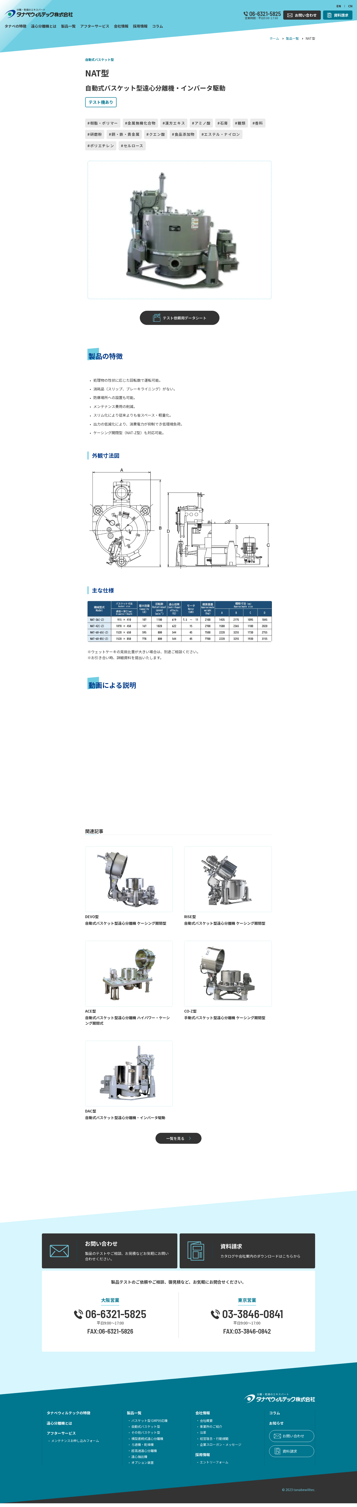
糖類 (242, 123)
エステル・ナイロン (222, 134)
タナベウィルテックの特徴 (68, 1416)
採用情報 (190, 1458)
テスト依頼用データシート (185, 319)
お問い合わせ (274, 1439)
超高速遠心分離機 (137, 1454)
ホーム (274, 38)
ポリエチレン (102, 145)
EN (339, 6)
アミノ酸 (203, 123)
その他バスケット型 (139, 1436)
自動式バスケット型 (99, 59)
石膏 (224, 123)
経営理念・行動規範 (201, 1442)
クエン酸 (157, 134)
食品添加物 (185, 134)
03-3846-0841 (251, 1317)
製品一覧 (292, 38)
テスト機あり (101, 102)
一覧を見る (175, 1141)
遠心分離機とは (59, 1426)
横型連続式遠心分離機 (141, 1442)
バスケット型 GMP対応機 (143, 1424)
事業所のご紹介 (198, 1430)
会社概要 (193, 1424)
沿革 (190, 1436)
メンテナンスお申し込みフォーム (75, 1444)
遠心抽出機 (133, 1460)
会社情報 (190, 1416)
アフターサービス (61, 1436)
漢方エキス (175, 123)
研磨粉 (96, 134)
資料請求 (270, 1455)
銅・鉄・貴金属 (126, 134)
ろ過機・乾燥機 (136, 1448)
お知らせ (257, 1426)
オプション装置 (136, 1466)
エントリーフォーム (201, 1465)
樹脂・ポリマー (104, 123)
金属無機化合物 (142, 123)
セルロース (133, 145)
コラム (255, 1416)
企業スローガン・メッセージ (208, 1448)
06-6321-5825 (264, 14)
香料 (259, 123)
